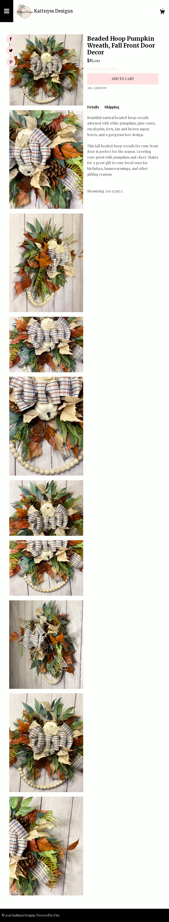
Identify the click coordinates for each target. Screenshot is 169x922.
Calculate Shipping (102, 68)
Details (93, 107)
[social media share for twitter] (11, 51)
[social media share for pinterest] (11, 62)
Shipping (111, 107)
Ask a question (96, 88)
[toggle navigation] (6, 11)
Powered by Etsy (48, 915)
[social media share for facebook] (10, 38)
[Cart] (162, 12)
